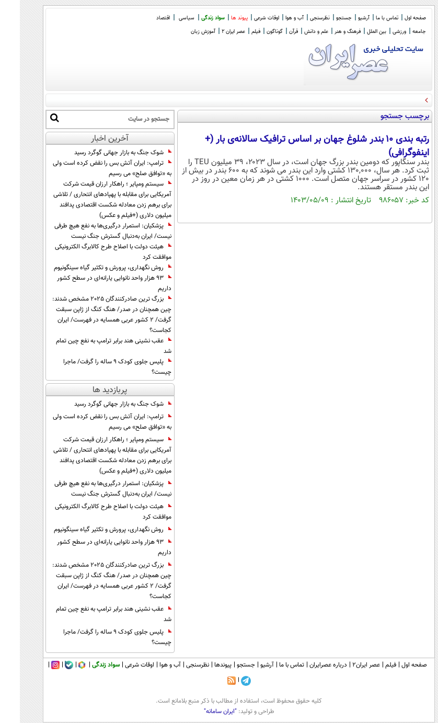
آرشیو (344, 18)
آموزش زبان (183, 32)
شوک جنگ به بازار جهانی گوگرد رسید (103, 152)
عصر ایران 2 (213, 32)
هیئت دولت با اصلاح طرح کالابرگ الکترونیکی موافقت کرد (93, 252)
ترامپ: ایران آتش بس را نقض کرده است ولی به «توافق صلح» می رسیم (92, 168)
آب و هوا (275, 18)
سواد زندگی (193, 18)
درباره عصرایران (308, 665)
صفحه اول (395, 18)
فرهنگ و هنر (328, 32)
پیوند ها (219, 18)
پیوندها (203, 665)
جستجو (324, 18)
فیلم (236, 32)
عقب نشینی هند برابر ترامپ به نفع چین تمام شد (94, 346)
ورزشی (379, 32)
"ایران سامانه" (200, 711)
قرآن (273, 32)
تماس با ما (367, 18)
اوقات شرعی (246, 18)
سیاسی (167, 18)
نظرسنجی (300, 18)
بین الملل (356, 32)
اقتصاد (143, 18)
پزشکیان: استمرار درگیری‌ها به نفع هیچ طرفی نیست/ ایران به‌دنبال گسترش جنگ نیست (93, 231)
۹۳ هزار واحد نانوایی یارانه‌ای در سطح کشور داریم (94, 283)
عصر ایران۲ (346, 665)
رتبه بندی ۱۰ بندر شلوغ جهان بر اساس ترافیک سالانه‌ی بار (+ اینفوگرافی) (297, 146)
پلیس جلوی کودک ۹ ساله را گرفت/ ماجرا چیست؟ (97, 367)
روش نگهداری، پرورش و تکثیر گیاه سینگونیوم (93, 267)
